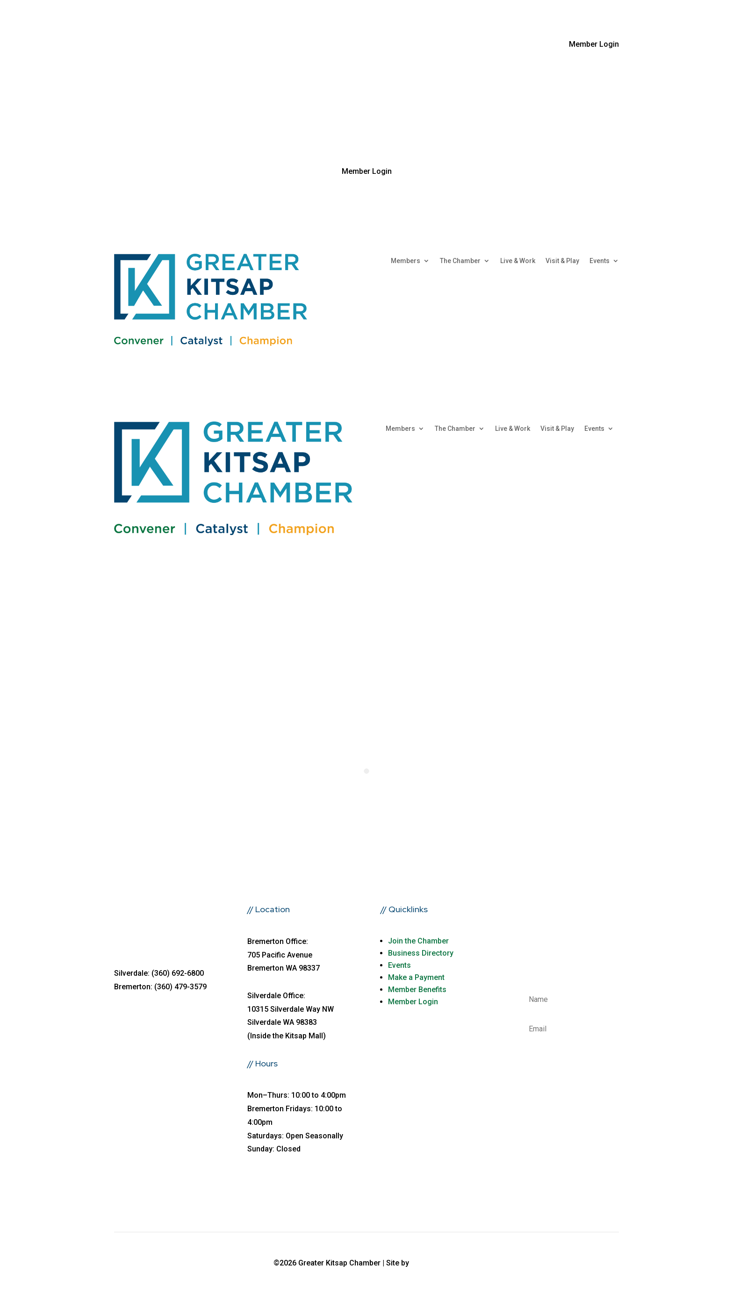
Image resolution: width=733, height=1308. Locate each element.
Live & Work (517, 260)
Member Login (413, 1001)
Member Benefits (417, 989)
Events (599, 260)
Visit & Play (562, 260)
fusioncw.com (435, 1262)
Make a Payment (416, 977)
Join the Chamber (418, 940)
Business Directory (420, 953)
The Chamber (460, 260)
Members (405, 260)
